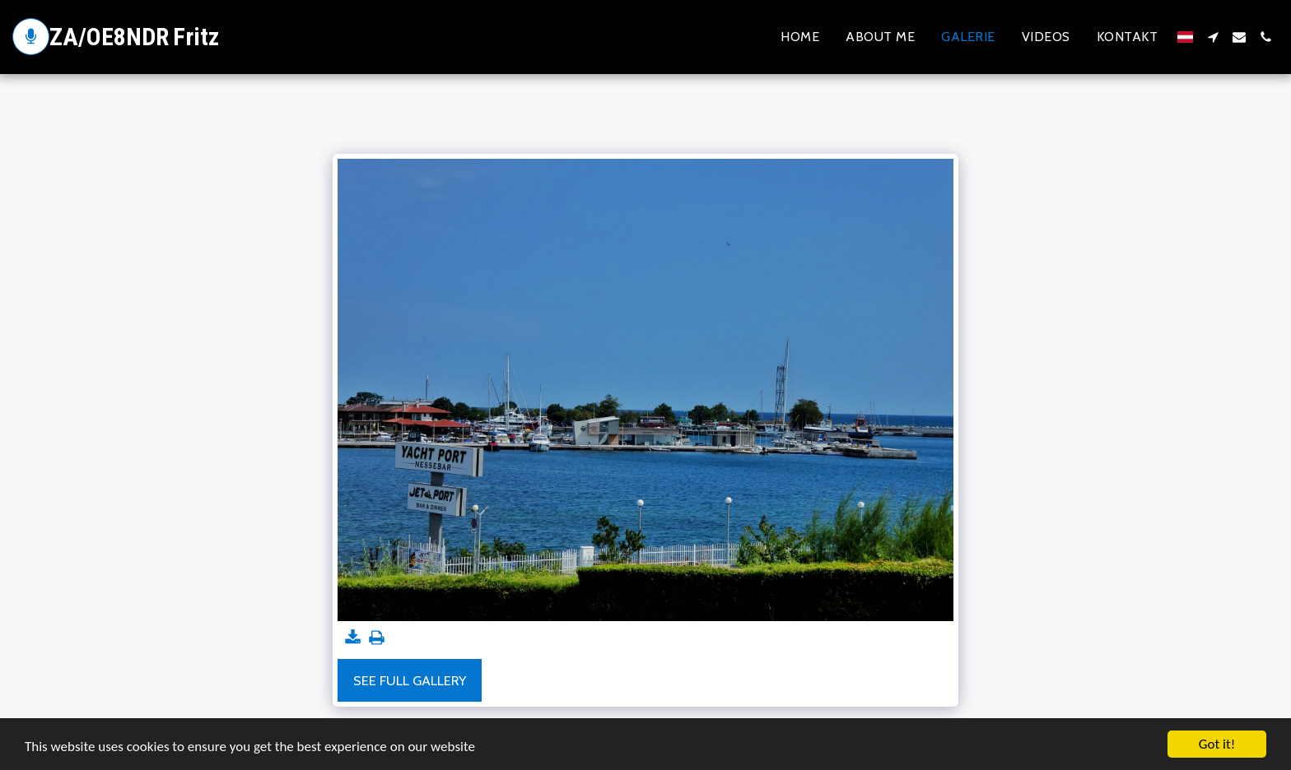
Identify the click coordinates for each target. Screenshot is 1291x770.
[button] (1212, 37)
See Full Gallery (409, 680)
